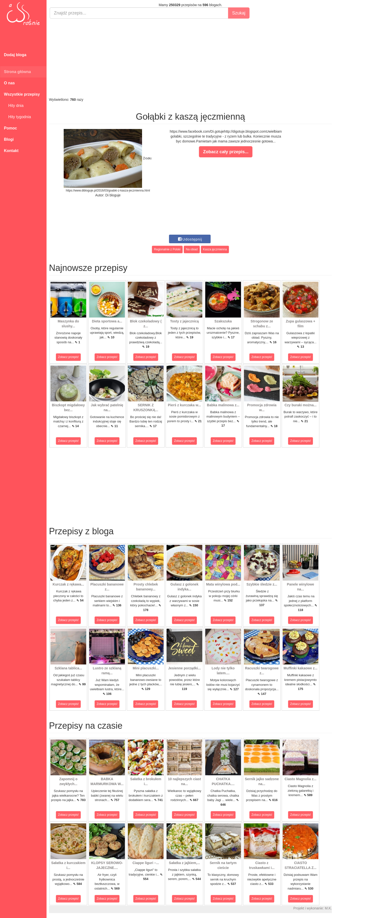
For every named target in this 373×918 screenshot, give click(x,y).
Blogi (9, 139)
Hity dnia (14, 105)
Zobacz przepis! (68, 357)
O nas (9, 83)
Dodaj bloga (15, 55)
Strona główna (17, 72)
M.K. (328, 908)
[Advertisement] (190, 58)
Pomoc (10, 128)
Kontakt (11, 151)
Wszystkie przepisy (22, 94)
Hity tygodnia (17, 117)
